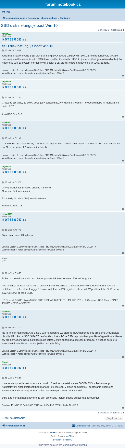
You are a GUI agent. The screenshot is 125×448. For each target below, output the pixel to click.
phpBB (53, 433)
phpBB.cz (70, 436)
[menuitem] (6, 12)
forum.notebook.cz (63, 4)
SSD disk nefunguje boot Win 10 (29, 25)
